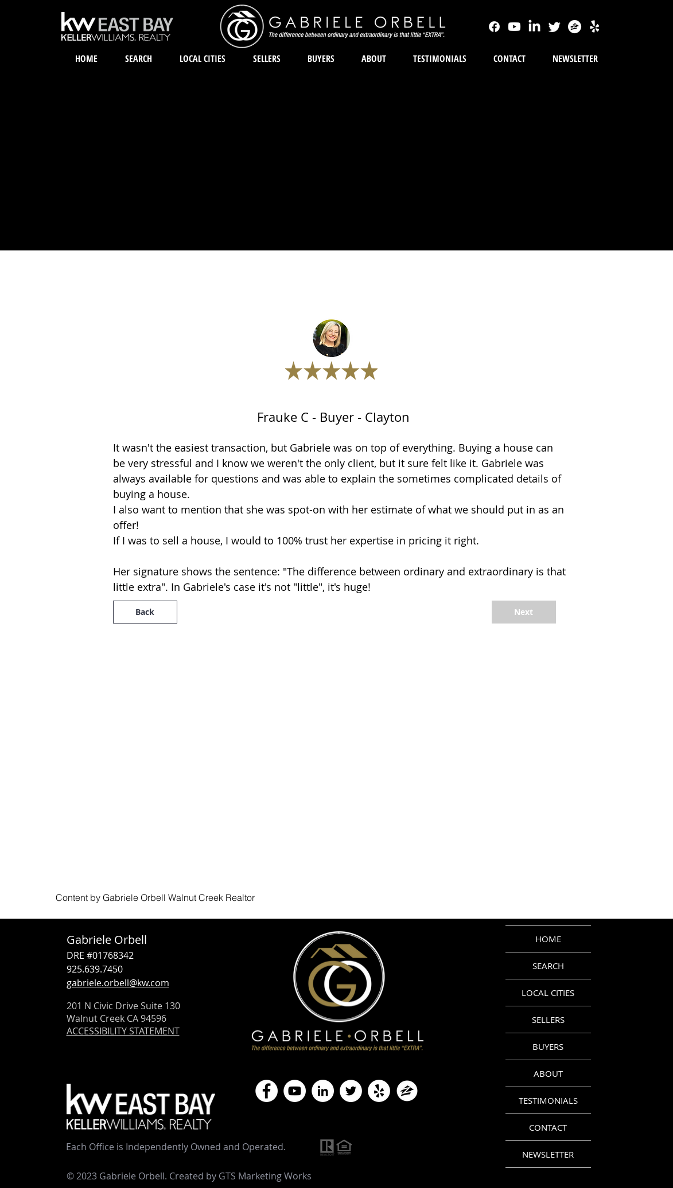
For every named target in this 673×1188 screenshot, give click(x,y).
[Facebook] (266, 1091)
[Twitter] (351, 1091)
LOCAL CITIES (548, 992)
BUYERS (547, 1046)
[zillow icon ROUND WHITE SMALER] (407, 1091)
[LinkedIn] (323, 1091)
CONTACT (548, 1127)
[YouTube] (294, 1091)
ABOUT (548, 1073)
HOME (548, 938)
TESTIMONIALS (548, 1100)
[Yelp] (379, 1091)
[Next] (524, 612)
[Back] (145, 612)
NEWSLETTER (548, 1154)
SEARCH (548, 965)
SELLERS (548, 1019)
